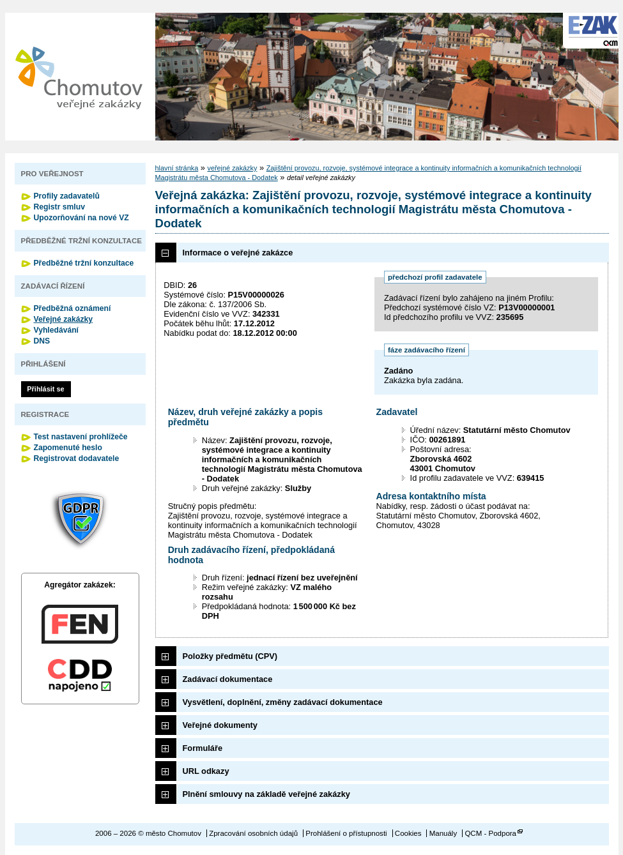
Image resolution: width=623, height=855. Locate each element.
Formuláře (203, 748)
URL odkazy (206, 771)
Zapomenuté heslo (68, 447)
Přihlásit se (45, 389)
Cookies (408, 833)
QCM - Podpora (490, 833)
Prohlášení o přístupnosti (346, 833)
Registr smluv (59, 206)
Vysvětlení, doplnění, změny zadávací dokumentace (283, 702)
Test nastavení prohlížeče (81, 436)
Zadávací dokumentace (228, 679)
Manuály (443, 833)
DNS (42, 341)
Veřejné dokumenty (220, 725)
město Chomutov (78, 76)
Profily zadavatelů (67, 196)
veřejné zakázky (232, 168)
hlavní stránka (177, 168)
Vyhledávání (56, 330)
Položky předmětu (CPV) (230, 656)
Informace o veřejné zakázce (238, 252)
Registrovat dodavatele (76, 458)
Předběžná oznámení (72, 308)
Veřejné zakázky (63, 319)
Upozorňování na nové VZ (81, 217)
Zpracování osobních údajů (253, 833)
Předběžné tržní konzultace (84, 263)
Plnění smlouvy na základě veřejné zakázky (266, 794)
